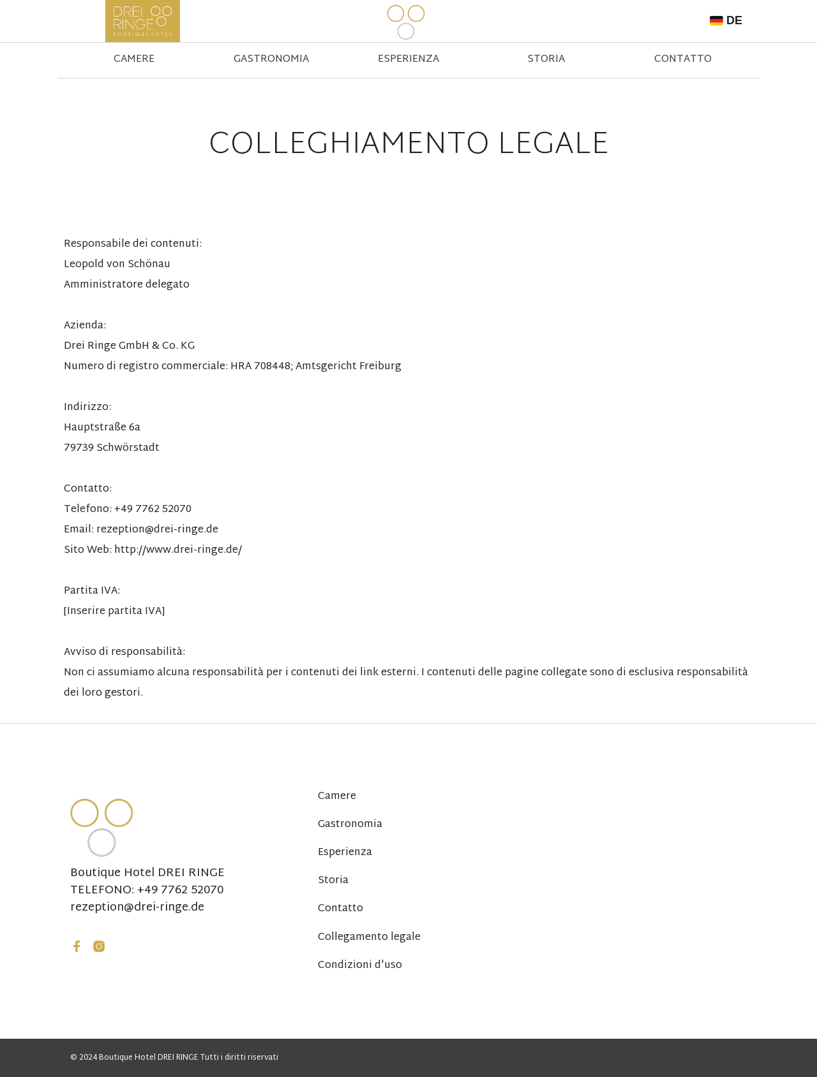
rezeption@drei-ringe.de (137, 908)
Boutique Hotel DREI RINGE (147, 874)
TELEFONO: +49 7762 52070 (146, 891)
